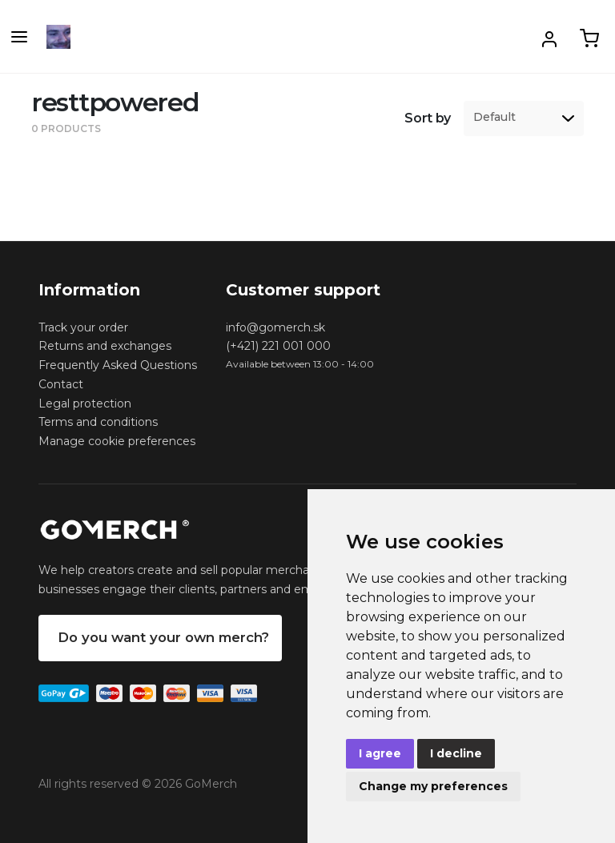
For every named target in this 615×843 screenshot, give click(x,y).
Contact (60, 384)
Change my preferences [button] (433, 786)
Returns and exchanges (104, 346)
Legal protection (84, 403)
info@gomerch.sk (275, 327)
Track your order (83, 327)
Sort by (427, 118)
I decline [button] (456, 753)
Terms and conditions (98, 422)
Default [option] (494, 117)
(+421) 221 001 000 (278, 346)
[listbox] (524, 118)
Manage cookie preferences (116, 441)
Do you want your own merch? (163, 637)
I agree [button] (380, 753)
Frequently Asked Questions (117, 365)
